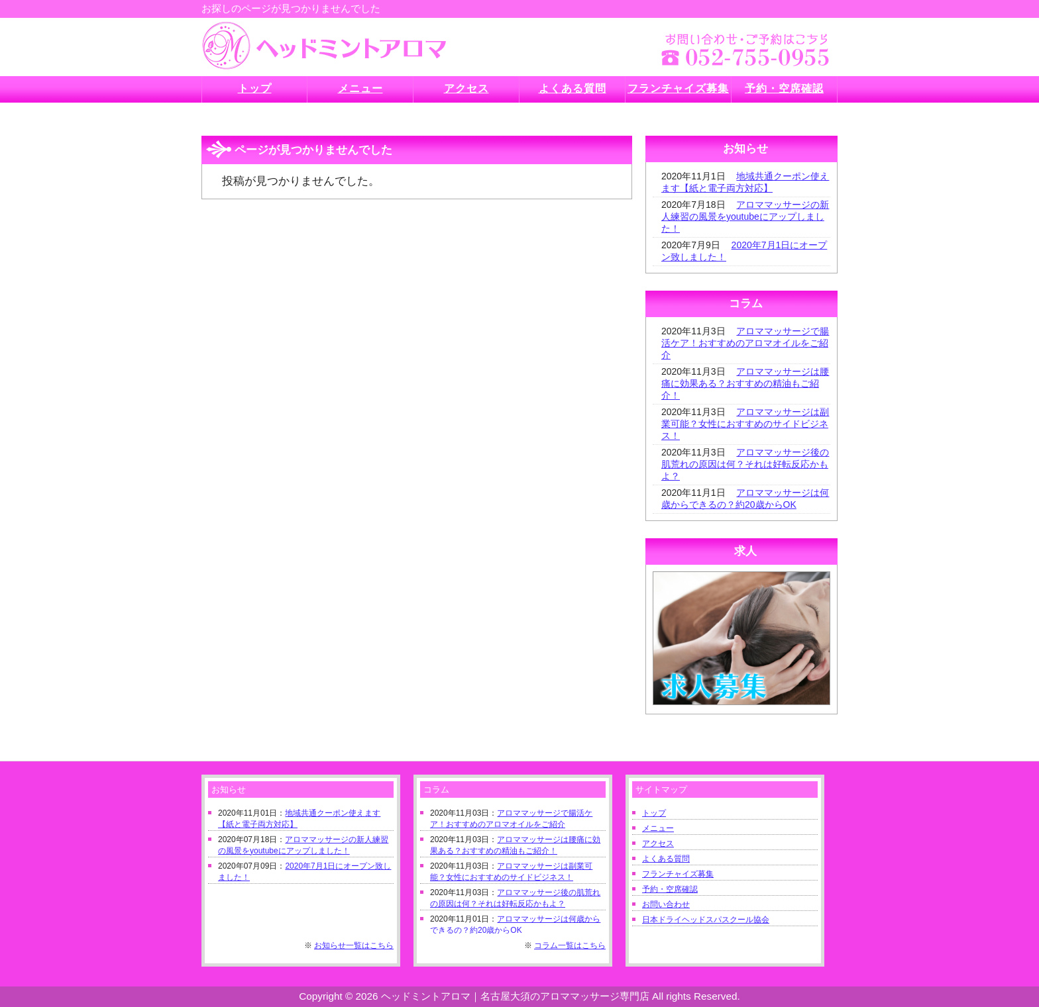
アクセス (658, 843)
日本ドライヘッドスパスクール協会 (705, 919)
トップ (654, 813)
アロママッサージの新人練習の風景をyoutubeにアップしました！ (745, 216)
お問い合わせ (666, 904)
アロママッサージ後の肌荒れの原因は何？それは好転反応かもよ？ (745, 464)
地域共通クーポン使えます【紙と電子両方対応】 (745, 182)
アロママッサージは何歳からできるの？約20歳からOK (745, 498)
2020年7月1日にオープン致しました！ (744, 251)
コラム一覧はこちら (570, 945)
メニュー (658, 828)
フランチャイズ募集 (678, 874)
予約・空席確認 (670, 889)
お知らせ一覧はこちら (354, 945)
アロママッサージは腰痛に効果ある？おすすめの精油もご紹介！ (745, 383)
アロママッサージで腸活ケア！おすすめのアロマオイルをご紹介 (745, 343)
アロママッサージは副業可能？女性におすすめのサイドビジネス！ (745, 424)
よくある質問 (666, 858)
